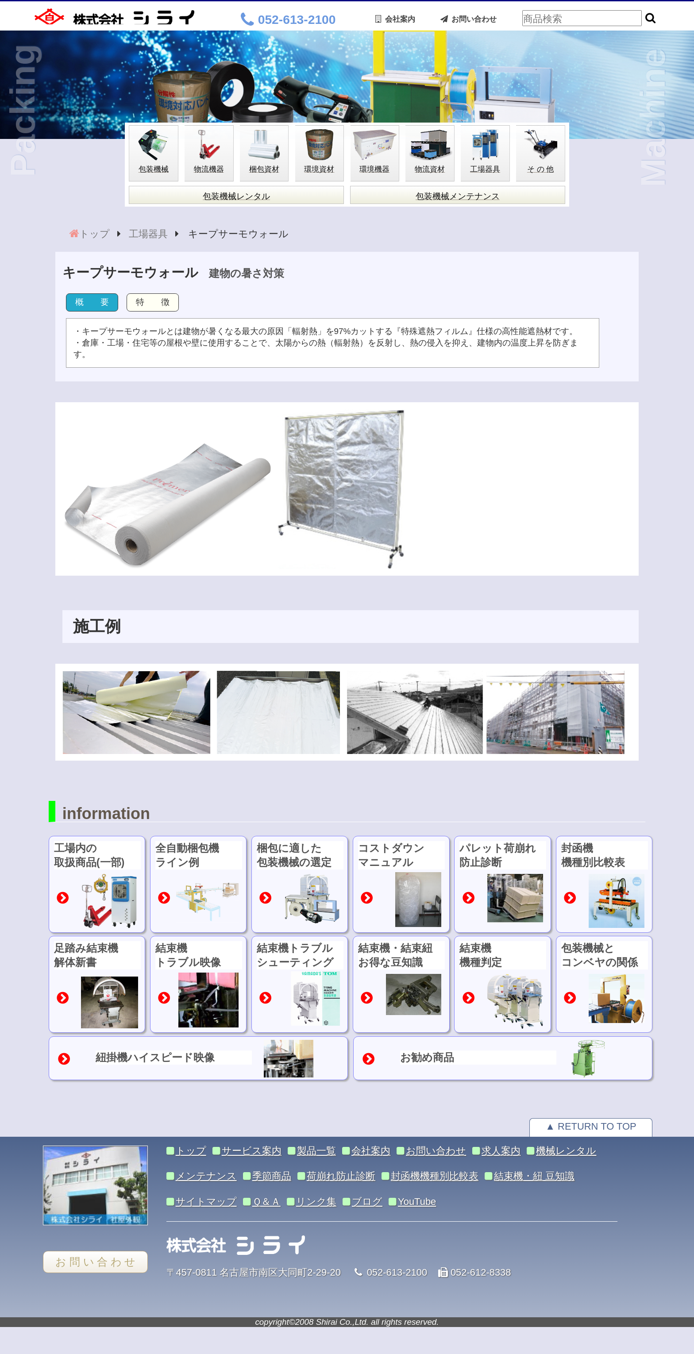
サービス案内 (251, 1150)
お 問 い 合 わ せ (95, 1262)
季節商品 (271, 1175)
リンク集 (316, 1201)
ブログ (367, 1201)
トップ (94, 233)
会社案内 (395, 19)
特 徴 (153, 302)
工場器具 (148, 233)
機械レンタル (566, 1150)
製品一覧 (316, 1150)
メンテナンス (206, 1175)
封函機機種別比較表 (434, 1175)
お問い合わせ (468, 19)
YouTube (417, 1201)
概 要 (92, 302)
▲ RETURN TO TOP (590, 1126)
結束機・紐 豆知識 (534, 1175)
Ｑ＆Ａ (266, 1201)
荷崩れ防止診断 (341, 1175)
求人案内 (501, 1150)
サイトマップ (206, 1201)
